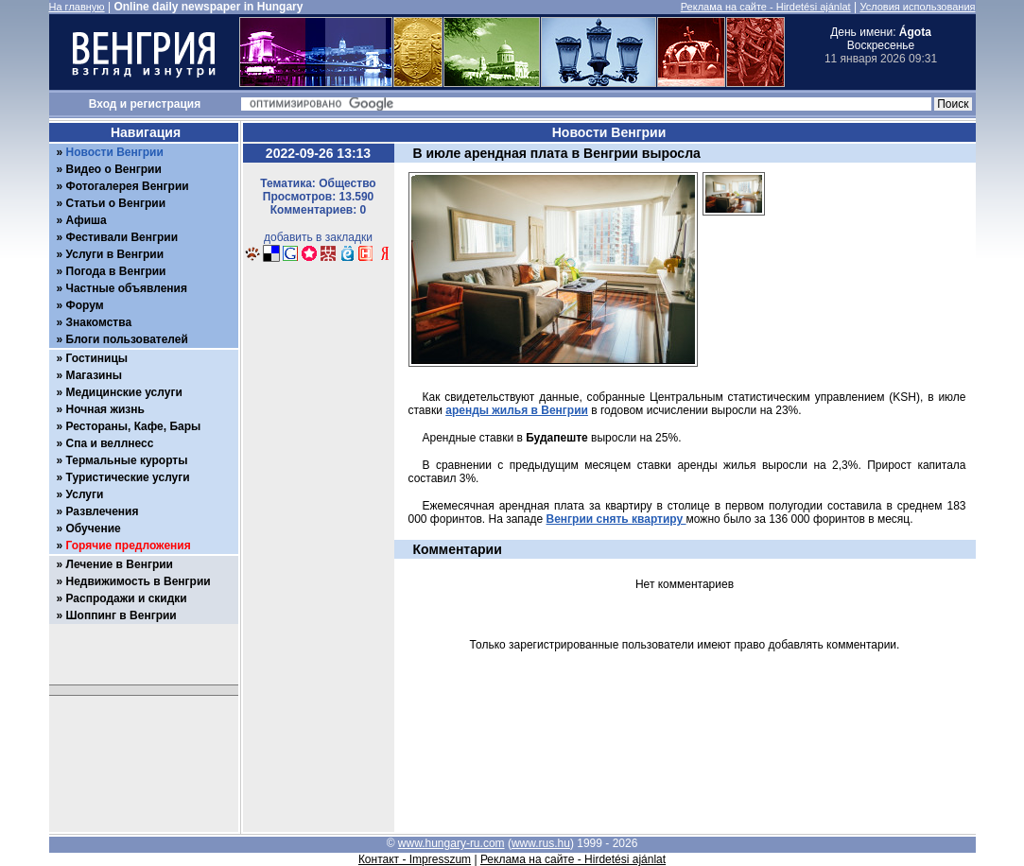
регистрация (165, 104)
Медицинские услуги (124, 392)
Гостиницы (97, 358)
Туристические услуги (128, 477)
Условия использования (917, 6)
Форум (85, 305)
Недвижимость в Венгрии (138, 581)
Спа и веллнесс (110, 443)
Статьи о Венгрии (116, 203)
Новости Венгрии (115, 152)
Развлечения (102, 511)
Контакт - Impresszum (414, 859)
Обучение (93, 528)
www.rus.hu (541, 843)
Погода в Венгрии (116, 271)
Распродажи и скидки (126, 598)
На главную (77, 6)
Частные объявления (126, 288)
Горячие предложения (128, 545)
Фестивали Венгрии (122, 237)
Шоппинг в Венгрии (121, 615)
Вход (103, 104)
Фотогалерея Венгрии (127, 186)
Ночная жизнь (105, 409)
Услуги (85, 494)
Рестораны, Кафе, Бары (133, 426)
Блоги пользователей (127, 339)
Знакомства (99, 322)
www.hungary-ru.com (451, 843)
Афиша (86, 220)
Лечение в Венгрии (119, 564)
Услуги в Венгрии (115, 254)
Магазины (94, 375)
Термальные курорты (127, 460)
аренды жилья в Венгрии (516, 410)
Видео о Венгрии (114, 169)
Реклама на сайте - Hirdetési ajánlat (766, 6)
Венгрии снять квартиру (616, 519)
